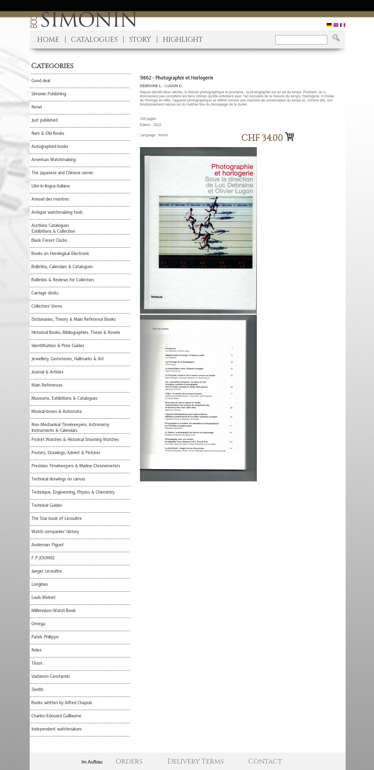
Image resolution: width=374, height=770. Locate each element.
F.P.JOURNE (43, 558)
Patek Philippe (45, 637)
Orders (129, 761)
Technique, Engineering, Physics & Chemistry (73, 492)
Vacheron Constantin (50, 676)
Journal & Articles (47, 372)
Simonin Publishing (48, 94)
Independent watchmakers (56, 729)
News (36, 107)
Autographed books (49, 146)
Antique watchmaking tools (57, 212)
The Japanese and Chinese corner (62, 172)
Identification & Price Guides (57, 345)
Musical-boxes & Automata (56, 411)
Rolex (36, 650)
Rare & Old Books (47, 133)
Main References (47, 385)
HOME (48, 39)
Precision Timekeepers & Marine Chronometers (75, 465)
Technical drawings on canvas (58, 479)
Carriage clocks (44, 293)
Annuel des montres (50, 199)
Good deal (40, 80)
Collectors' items (46, 306)
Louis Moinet (43, 597)
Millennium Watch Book (53, 610)
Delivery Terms (195, 761)
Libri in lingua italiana (50, 186)
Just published (44, 120)
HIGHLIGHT (183, 39)
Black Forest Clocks (49, 240)
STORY (140, 39)
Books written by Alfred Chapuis (61, 702)
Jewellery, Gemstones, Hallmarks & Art (67, 358)
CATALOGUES (94, 39)
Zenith (37, 689)
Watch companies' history (55, 531)
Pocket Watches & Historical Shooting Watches (75, 439)
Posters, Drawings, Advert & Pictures (65, 452)
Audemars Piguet (47, 544)
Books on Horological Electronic (60, 253)
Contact (265, 761)
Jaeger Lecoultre (46, 571)
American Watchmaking (53, 159)
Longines (39, 584)
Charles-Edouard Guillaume (56, 716)
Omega (38, 623)
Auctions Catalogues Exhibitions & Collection (53, 228)
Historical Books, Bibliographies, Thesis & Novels (75, 332)
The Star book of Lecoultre (56, 518)
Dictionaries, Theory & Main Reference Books (73, 319)
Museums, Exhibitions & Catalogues (64, 398)
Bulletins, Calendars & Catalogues (62, 266)
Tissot (36, 663)
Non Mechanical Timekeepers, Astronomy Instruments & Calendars (70, 427)
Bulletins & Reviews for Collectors (62, 279)
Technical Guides (46, 505)
